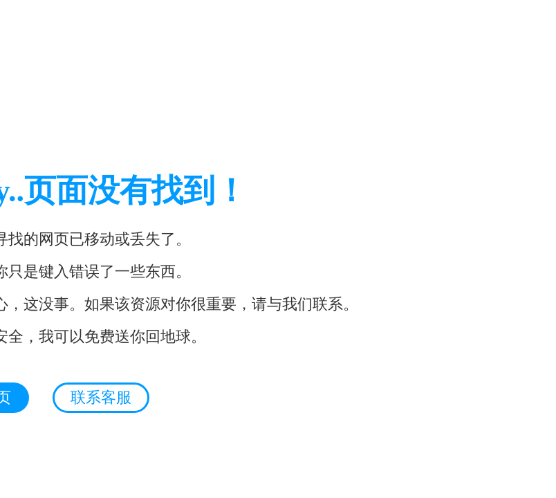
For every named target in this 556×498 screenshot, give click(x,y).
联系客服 (101, 397)
